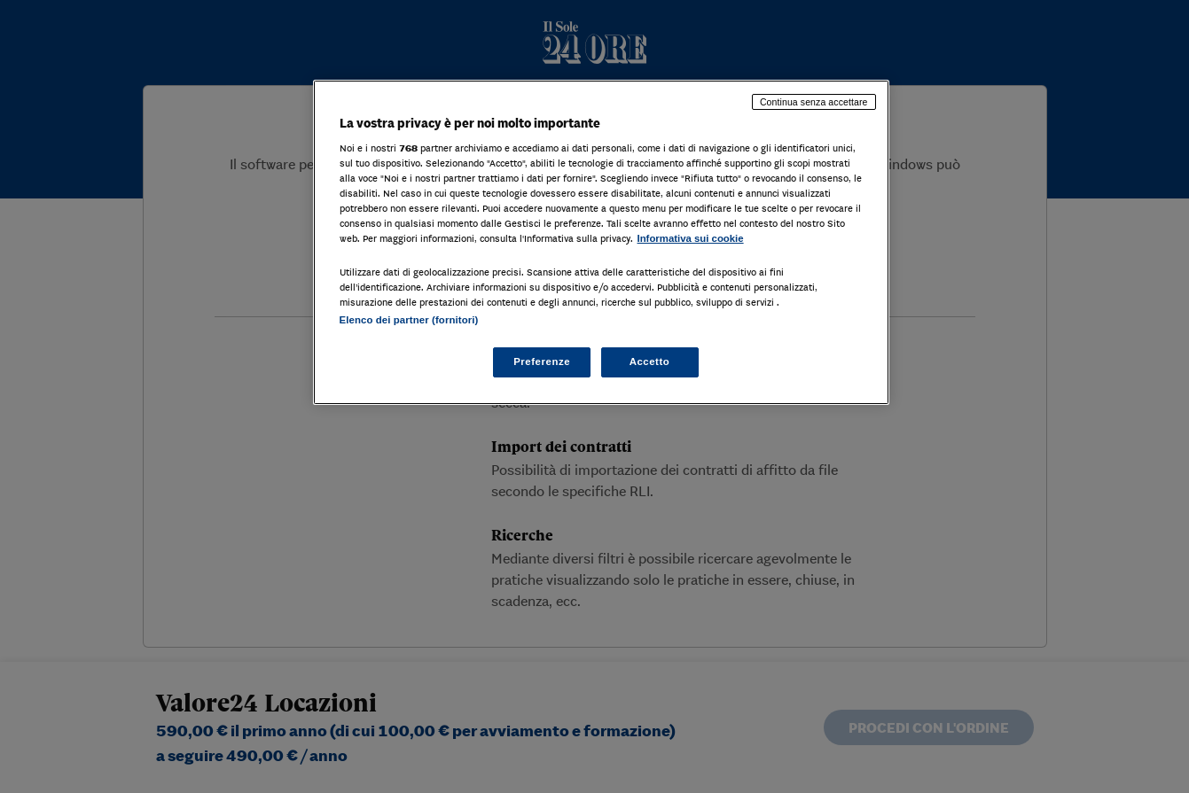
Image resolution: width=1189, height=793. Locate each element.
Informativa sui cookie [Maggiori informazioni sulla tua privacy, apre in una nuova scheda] (691, 238)
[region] (601, 242)
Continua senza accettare (814, 102)
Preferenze (541, 361)
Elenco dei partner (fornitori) (409, 320)
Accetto (650, 361)
